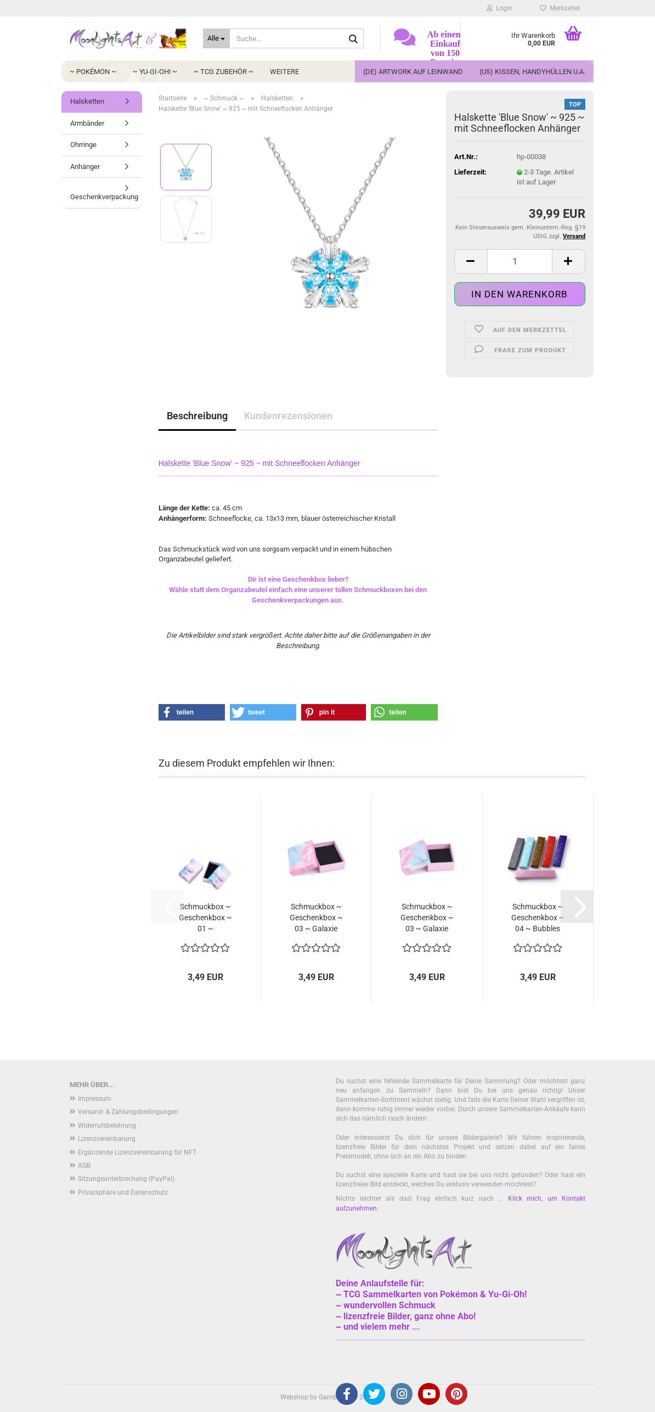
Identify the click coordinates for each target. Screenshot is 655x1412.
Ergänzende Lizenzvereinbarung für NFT (137, 1152)
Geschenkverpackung (104, 197)
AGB (84, 1165)
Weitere (284, 71)
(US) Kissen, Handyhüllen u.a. (532, 71)
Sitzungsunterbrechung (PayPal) (126, 1179)
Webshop (294, 1397)
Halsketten (87, 101)
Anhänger (85, 166)
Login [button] (499, 8)
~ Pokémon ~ (93, 71)
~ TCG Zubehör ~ (223, 71)
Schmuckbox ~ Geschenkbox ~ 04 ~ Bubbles (537, 917)
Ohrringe (83, 144)
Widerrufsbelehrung (107, 1125)
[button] (470, 261)
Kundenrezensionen (288, 415)
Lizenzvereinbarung (106, 1139)
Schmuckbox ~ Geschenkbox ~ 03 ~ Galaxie (316, 917)
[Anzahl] (519, 261)
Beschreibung (197, 415)
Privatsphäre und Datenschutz (123, 1192)
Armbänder (87, 123)
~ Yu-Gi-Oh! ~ (155, 71)
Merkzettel (560, 8)
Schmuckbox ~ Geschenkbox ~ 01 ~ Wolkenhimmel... (205, 918)
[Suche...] (216, 38)
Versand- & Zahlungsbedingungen (128, 1112)
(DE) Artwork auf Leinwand (413, 71)
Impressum (94, 1098)
